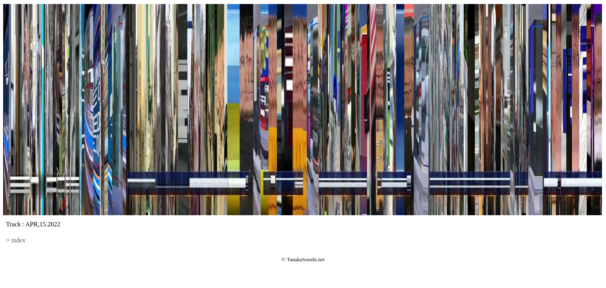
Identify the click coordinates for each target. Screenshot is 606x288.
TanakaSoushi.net (305, 259)
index (18, 240)
